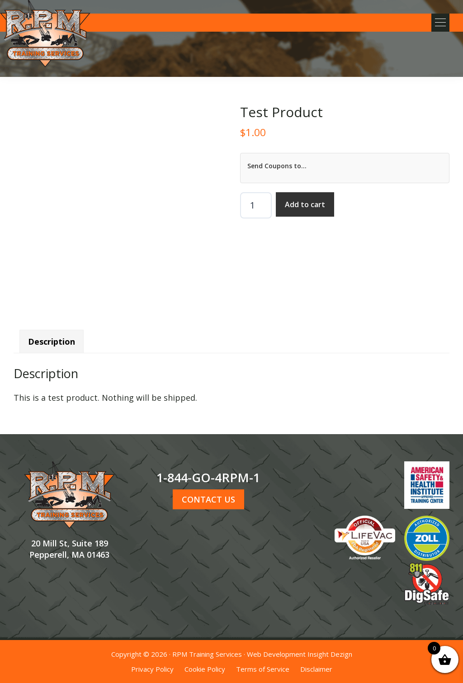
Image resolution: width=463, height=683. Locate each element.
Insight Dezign (329, 654)
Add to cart (305, 204)
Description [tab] (51, 341)
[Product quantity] (256, 205)
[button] (440, 23)
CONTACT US (208, 499)
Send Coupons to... (277, 165)
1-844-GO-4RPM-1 (208, 477)
